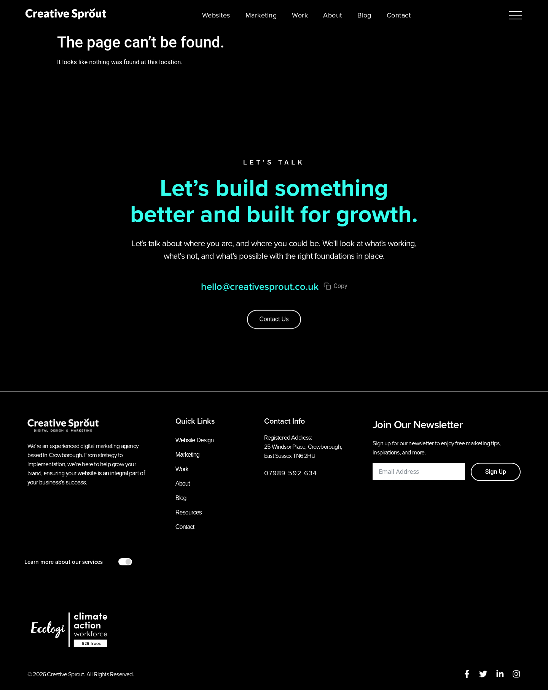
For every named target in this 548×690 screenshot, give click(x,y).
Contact (399, 15)
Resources (188, 512)
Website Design (194, 440)
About (332, 15)
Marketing (261, 15)
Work (300, 15)
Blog (364, 15)
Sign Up (495, 471)
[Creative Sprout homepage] (66, 15)
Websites (216, 15)
